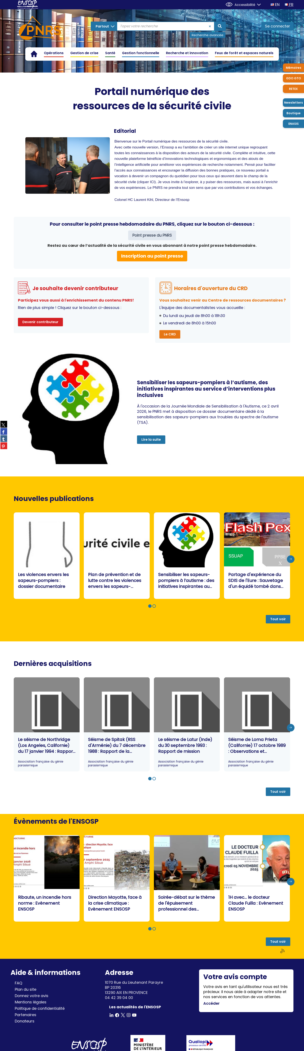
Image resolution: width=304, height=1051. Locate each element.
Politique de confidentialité (40, 1008)
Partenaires (25, 1014)
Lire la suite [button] (151, 439)
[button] (150, 606)
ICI (152, 182)
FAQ (18, 983)
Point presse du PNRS (152, 235)
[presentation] (290, 559)
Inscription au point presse (152, 256)
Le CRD (170, 334)
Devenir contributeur (40, 322)
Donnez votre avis (31, 995)
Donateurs (24, 1021)
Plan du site (25, 989)
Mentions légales (30, 1002)
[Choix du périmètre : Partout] (104, 26)
